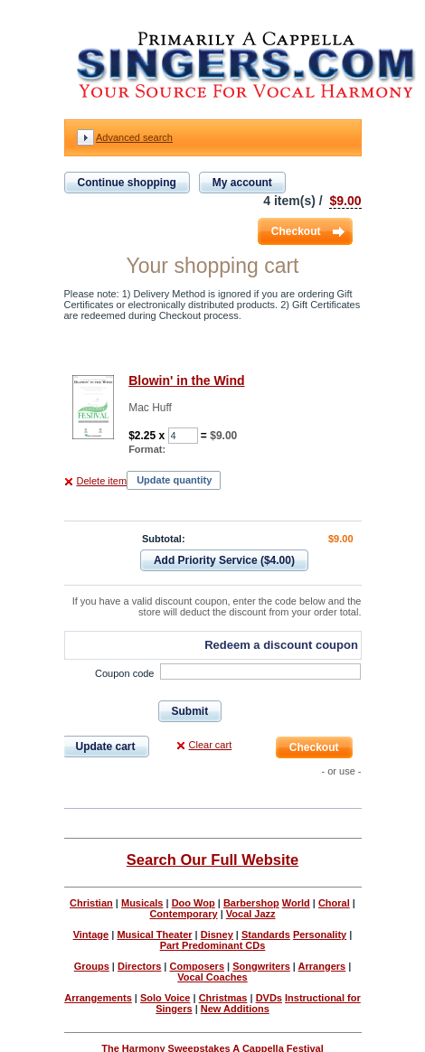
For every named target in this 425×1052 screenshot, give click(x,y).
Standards (265, 934)
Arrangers (322, 966)
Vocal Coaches (212, 977)
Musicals (142, 902)
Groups (91, 966)
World (296, 902)
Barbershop (251, 902)
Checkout (296, 231)
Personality (319, 934)
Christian (91, 902)
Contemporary (183, 913)
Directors (139, 966)
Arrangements (98, 997)
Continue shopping (127, 182)
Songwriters (261, 966)
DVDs (269, 997)
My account (242, 182)
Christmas (223, 997)
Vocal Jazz (251, 913)
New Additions (235, 1008)
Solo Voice (165, 997)
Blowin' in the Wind (186, 380)
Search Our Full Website (212, 859)
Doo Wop (193, 902)
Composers (197, 966)
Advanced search (134, 137)
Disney (217, 934)
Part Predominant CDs (213, 945)
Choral (334, 902)
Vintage (91, 934)
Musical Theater (154, 934)
